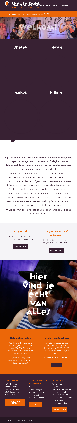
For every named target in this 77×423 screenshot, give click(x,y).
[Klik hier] (35, 404)
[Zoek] (70, 5)
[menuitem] (16, 5)
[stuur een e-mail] (15, 402)
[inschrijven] (56, 250)
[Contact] (56, 365)
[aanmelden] (20, 246)
